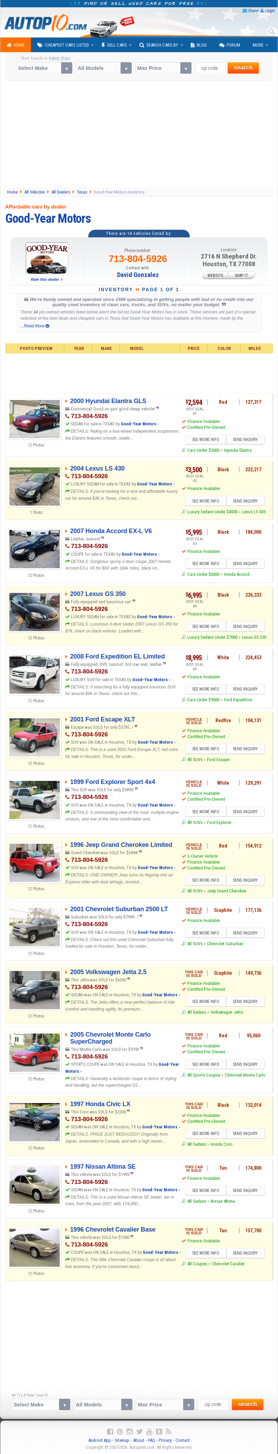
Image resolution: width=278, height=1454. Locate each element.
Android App (99, 1440)
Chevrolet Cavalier (228, 1263)
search (243, 67)
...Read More (35, 326)
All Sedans (196, 1012)
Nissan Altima (223, 1201)
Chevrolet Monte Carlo (245, 1075)
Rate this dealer (45, 279)
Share (253, 10)
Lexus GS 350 (254, 637)
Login (270, 10)
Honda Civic (221, 1144)
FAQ (151, 1440)
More (258, 45)
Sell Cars (114, 45)
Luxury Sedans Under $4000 (212, 511)
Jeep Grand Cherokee (226, 890)
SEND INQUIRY (245, 439)
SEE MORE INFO (205, 439)
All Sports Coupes (203, 1075)
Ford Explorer (219, 822)
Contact (182, 1440)
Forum (229, 45)
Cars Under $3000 (203, 450)
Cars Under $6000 (203, 574)
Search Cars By (158, 45)
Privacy (165, 1440)
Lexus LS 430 (253, 511)
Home (16, 45)
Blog (199, 45)
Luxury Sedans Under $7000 (212, 637)
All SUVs (195, 759)
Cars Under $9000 (203, 699)
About (138, 1440)
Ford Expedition (238, 699)
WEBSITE (215, 275)
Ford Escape (218, 759)
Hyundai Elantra (238, 450)
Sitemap (122, 1440)
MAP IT (241, 275)
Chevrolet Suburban (225, 943)
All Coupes (197, 1263)
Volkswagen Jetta (227, 1012)
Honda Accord (237, 574)
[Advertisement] (139, 135)
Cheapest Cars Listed (63, 45)
